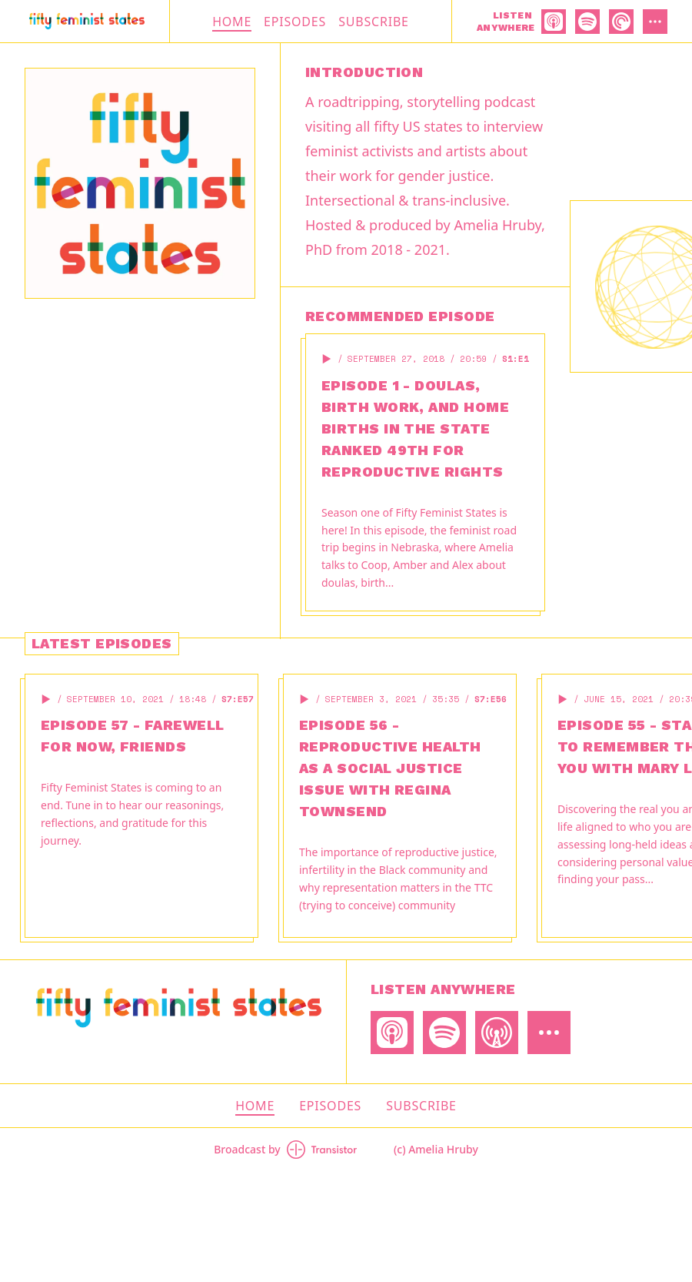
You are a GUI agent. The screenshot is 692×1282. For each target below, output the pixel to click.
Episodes (295, 21)
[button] (326, 358)
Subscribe (373, 21)
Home (231, 21)
